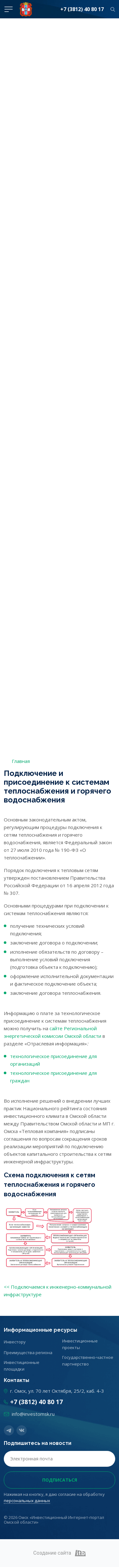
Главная (21, 761)
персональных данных (27, 1500)
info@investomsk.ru (33, 1414)
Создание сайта (59, 1553)
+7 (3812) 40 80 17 (82, 9)
